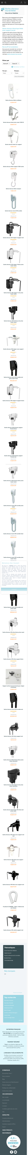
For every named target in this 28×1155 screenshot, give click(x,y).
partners (11, 565)
